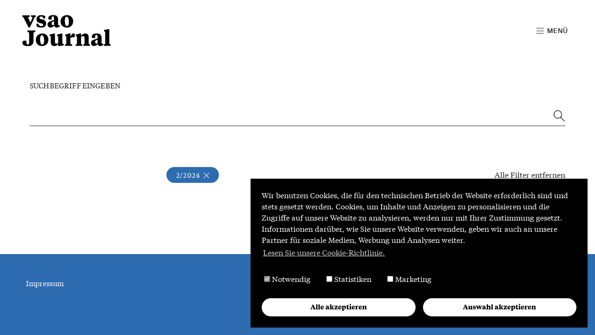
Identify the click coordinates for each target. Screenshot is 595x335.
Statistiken (348, 279)
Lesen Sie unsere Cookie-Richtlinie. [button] (324, 252)
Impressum (45, 283)
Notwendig (287, 279)
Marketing (409, 279)
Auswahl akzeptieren (499, 306)
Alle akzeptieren (339, 306)
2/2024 (192, 175)
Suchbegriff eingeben (75, 85)
